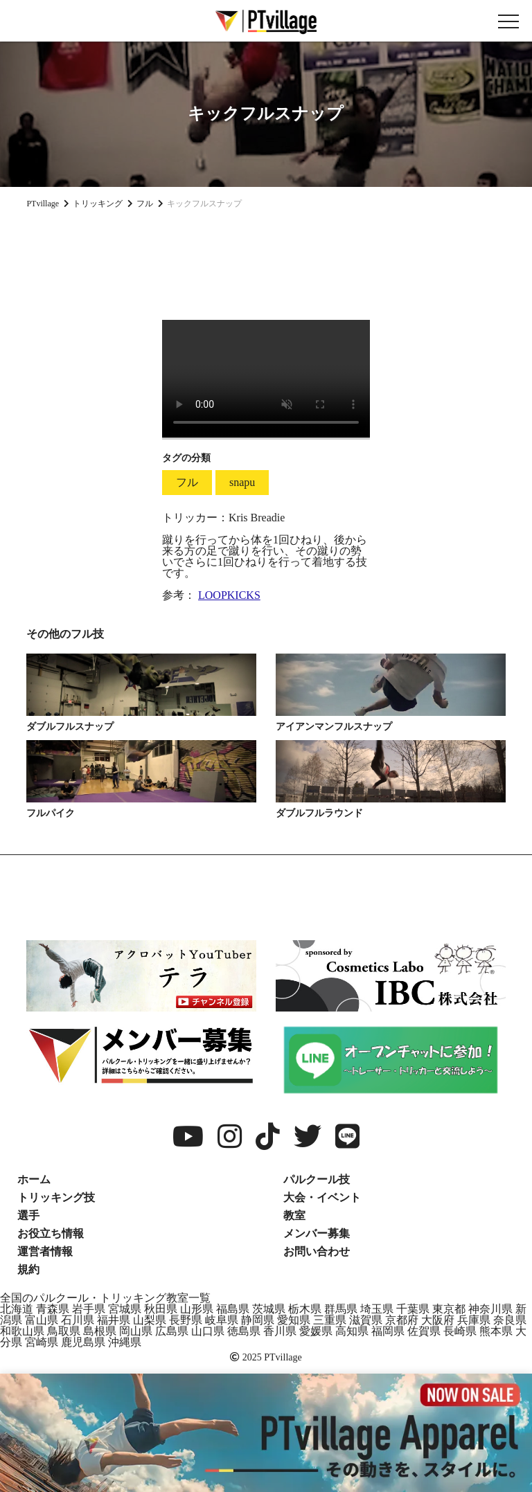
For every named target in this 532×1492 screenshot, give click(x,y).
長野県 (185, 1320)
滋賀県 (365, 1320)
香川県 (279, 1331)
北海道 (16, 1309)
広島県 (171, 1331)
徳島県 (243, 1331)
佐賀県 (424, 1331)
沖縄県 (124, 1342)
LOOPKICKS (229, 595)
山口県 (207, 1331)
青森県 (52, 1309)
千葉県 (412, 1309)
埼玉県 (376, 1309)
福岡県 (388, 1331)
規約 (28, 1269)
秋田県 (160, 1309)
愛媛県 (315, 1331)
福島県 (232, 1309)
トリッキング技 (56, 1197)
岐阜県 (221, 1320)
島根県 (99, 1331)
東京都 (449, 1309)
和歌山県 (22, 1331)
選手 (28, 1215)
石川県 (77, 1320)
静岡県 (257, 1320)
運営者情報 (45, 1251)
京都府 (401, 1320)
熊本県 (496, 1331)
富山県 (41, 1320)
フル (187, 482)
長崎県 (460, 1331)
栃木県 (304, 1309)
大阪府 (437, 1320)
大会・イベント (322, 1197)
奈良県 (509, 1320)
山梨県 (149, 1320)
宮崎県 (41, 1342)
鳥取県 (63, 1331)
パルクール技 (316, 1179)
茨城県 (268, 1309)
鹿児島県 (83, 1342)
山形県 (196, 1309)
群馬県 (340, 1309)
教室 (294, 1215)
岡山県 (135, 1331)
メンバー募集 (316, 1233)
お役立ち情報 (50, 1233)
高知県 (352, 1331)
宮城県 (124, 1309)
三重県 (329, 1320)
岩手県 (88, 1309)
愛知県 (293, 1320)
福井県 (113, 1320)
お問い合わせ (316, 1251)
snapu (242, 482)
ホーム (34, 1179)
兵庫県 (473, 1320)
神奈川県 (490, 1309)
